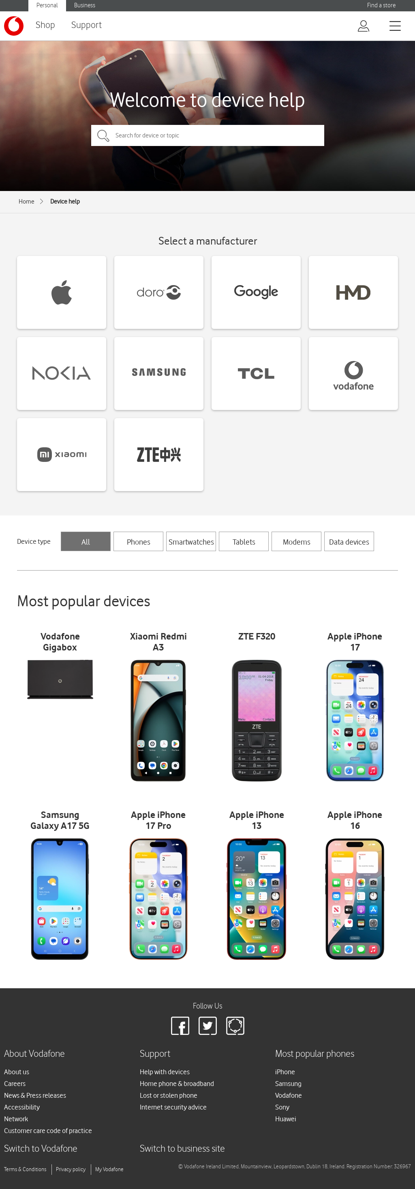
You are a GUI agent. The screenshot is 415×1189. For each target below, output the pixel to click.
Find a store (381, 5)
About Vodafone (34, 1054)
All (85, 541)
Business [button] (84, 5)
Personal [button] (47, 5)
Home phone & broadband (177, 1084)
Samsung (288, 1084)
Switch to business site (182, 1149)
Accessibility (22, 1107)
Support (86, 25)
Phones (138, 541)
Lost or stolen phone (168, 1095)
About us (16, 1072)
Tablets (244, 541)
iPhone (285, 1072)
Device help (65, 201)
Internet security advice (173, 1107)
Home (26, 201)
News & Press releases (35, 1095)
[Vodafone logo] (14, 26)
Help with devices (165, 1072)
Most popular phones (314, 1054)
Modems (296, 541)
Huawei (285, 1119)
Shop (45, 25)
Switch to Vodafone (40, 1149)
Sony (282, 1107)
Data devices (349, 541)
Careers (15, 1084)
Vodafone (288, 1095)
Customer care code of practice (48, 1131)
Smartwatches (191, 541)
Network (16, 1119)
